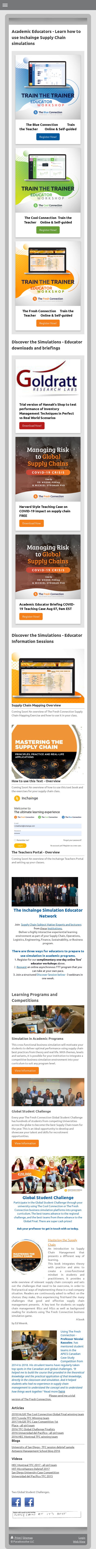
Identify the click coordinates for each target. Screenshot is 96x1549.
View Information (25, 1070)
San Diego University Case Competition (35, 1472)
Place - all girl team (23, 1425)
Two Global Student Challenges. (31, 1492)
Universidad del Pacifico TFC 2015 (32, 1476)
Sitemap (28, 1537)
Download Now (31, 523)
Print (16, 1537)
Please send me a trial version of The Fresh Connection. (43, 1397)
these (43, 928)
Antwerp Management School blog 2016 (36, 1450)
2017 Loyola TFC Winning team (30, 1418)
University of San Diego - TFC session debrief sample (43, 1447)
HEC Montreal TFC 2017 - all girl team (34, 1465)
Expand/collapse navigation (48, 5)
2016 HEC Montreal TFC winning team (35, 1436)
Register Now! (48, 136)
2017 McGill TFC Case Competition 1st (35, 1421)
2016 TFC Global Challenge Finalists (33, 1429)
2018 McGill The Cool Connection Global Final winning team (48, 1414)
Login (82, 1537)
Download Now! (31, 425)
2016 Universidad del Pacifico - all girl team (38, 1432)
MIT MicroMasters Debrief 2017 (31, 1468)
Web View (79, 1541)
